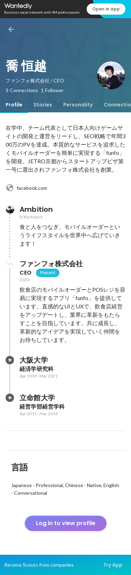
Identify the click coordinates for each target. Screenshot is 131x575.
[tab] (14, 104)
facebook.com (26, 188)
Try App (113, 564)
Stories (43, 104)
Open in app (106, 9)
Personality (78, 104)
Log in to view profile (65, 523)
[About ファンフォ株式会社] (10, 263)
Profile (14, 104)
